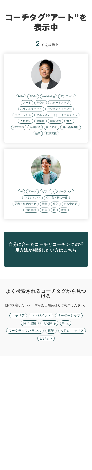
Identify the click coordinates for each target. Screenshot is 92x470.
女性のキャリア (72, 434)
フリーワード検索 (70, 403)
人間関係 (49, 426)
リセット (46, 455)
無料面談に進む (46, 350)
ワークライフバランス (24, 434)
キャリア (18, 419)
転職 (65, 426)
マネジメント (41, 419)
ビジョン (46, 441)
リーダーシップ (68, 419)
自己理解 (29, 426)
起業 (51, 434)
